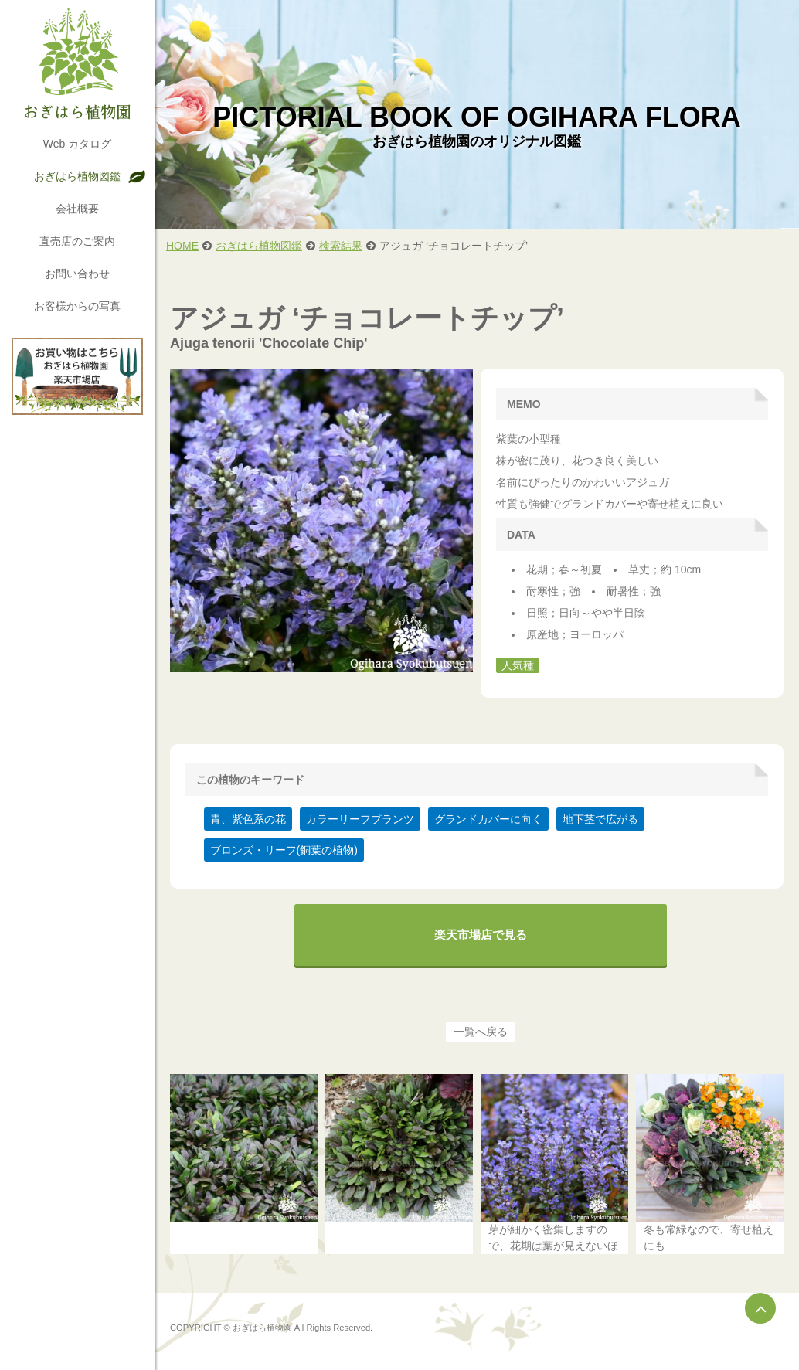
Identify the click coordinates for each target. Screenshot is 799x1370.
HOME (182, 246)
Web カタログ (77, 144)
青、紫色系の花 (248, 819)
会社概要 (77, 208)
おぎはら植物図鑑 (77, 176)
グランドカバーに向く (488, 819)
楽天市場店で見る (480, 934)
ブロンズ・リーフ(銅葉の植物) (284, 850)
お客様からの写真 (77, 306)
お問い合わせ (77, 273)
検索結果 (340, 246)
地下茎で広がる (600, 819)
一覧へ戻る (481, 1031)
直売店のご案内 (77, 241)
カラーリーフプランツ (360, 819)
